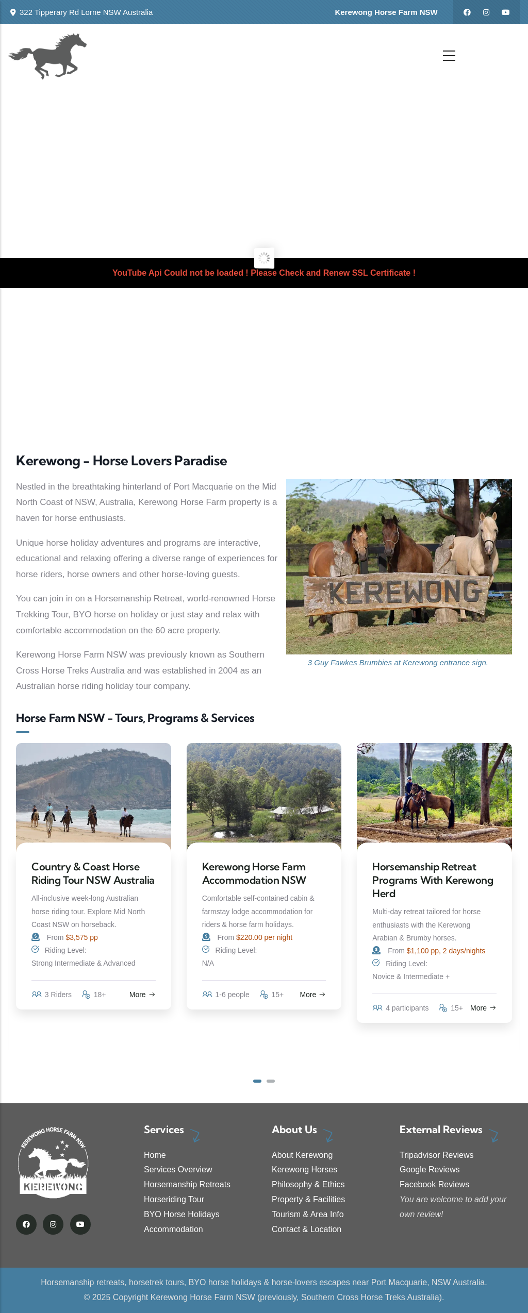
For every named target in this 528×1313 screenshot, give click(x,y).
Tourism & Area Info (308, 1214)
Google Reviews (430, 1169)
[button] (257, 1081)
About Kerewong (302, 1155)
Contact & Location (306, 1229)
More (142, 994)
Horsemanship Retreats (187, 1184)
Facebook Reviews (434, 1184)
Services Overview (178, 1169)
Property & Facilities (308, 1199)
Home (155, 1155)
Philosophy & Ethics (308, 1184)
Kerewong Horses (304, 1169)
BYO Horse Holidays (182, 1214)
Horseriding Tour (174, 1199)
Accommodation (173, 1229)
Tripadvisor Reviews (436, 1155)
